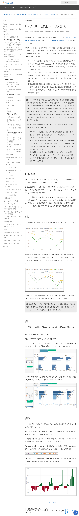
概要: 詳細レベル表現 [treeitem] (13, 117)
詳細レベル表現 (50, 14)
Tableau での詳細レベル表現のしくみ (57, 40)
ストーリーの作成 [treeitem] (9, 204)
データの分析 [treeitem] (8, 79)
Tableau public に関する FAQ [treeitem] (12, 243)
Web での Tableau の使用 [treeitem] (11, 232)
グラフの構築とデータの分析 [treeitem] (12, 40)
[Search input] (71, 2)
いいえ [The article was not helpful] (73, 511)
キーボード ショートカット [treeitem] (11, 240)
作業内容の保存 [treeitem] (8, 222)
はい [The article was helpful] (67, 511)
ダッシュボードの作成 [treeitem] (10, 201)
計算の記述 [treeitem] (9, 154)
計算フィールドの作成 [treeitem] (12, 94)
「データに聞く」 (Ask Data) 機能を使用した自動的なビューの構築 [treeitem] (13, 50)
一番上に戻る (51, 502)
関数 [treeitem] (7, 108)
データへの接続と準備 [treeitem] (10, 37)
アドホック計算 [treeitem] (11, 167)
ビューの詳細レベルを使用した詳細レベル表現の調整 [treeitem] (14, 140)
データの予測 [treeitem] (9, 178)
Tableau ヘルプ (8, 14)
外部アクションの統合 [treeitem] (12, 192)
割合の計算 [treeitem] (8, 198)
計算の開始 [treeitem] (9, 97)
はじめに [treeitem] (6, 34)
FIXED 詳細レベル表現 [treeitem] (14, 125)
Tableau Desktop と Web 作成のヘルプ (28, 14)
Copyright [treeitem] (6, 246)
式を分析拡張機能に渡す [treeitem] (13, 189)
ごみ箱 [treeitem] (5, 229)
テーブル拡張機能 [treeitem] (10, 195)
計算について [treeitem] (10, 105)
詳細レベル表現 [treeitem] (11, 114)
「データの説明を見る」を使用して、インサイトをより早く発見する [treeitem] (13, 84)
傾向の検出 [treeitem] (9, 175)
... (42, 14)
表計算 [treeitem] (8, 111)
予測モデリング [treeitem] (10, 181)
